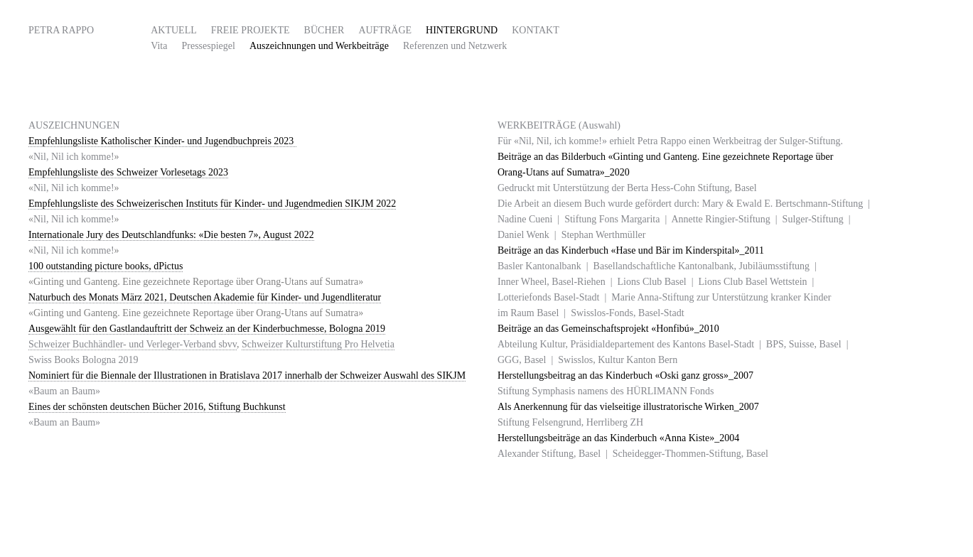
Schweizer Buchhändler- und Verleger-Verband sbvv (132, 344)
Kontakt (535, 30)
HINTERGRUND (462, 30)
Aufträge (385, 30)
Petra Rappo (61, 30)
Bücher (324, 30)
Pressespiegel (208, 45)
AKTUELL (174, 30)
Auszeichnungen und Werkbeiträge (319, 45)
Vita (159, 45)
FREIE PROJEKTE (250, 30)
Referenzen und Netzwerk (455, 45)
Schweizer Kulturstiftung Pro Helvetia (318, 344)
